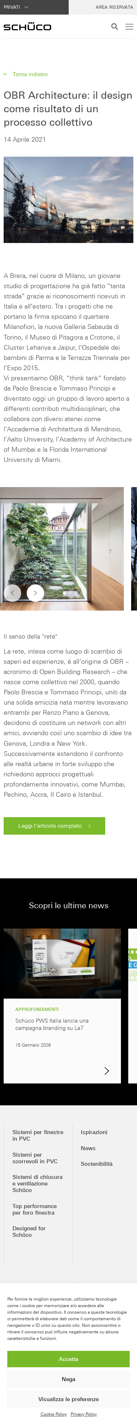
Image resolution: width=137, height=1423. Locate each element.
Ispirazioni (94, 1132)
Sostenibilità (97, 1164)
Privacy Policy (84, 1414)
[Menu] (129, 27)
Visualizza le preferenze (68, 1399)
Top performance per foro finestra (34, 1209)
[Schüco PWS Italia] (27, 26)
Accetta (68, 1359)
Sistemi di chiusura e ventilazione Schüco (37, 1183)
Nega (68, 1379)
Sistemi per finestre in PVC (37, 1135)
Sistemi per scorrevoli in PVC (35, 1158)
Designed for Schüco (29, 1231)
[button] (35, 593)
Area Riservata (114, 7)
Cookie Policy (54, 1414)
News (88, 1148)
